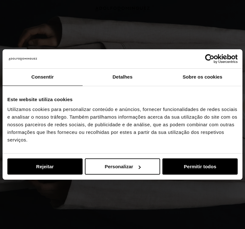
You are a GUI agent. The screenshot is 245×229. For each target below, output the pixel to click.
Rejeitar (45, 166)
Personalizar (123, 166)
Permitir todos (200, 166)
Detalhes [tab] (123, 77)
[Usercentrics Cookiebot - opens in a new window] (210, 59)
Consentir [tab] (42, 77)
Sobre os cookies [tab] (202, 77)
